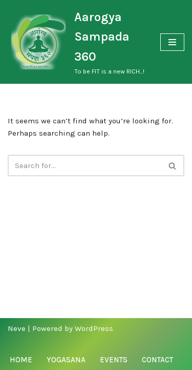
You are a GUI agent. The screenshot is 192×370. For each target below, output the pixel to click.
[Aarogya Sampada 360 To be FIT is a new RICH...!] (76, 42)
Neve (17, 328)
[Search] (84, 165)
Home (21, 359)
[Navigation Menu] (172, 42)
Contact (157, 359)
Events (113, 359)
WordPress (94, 328)
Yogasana (66, 359)
